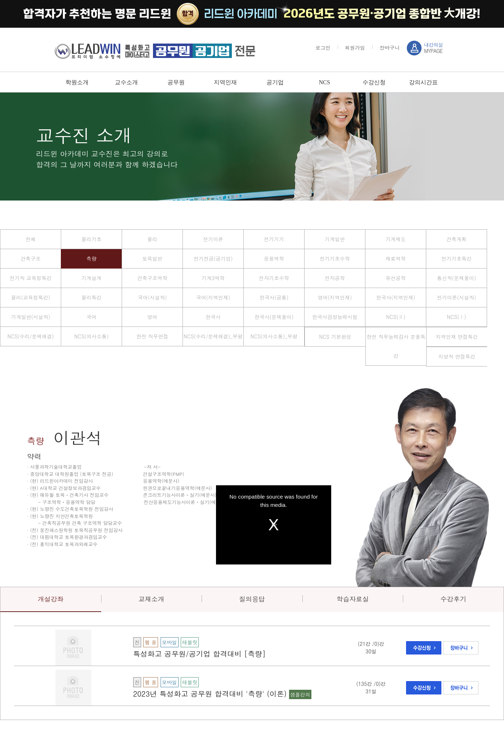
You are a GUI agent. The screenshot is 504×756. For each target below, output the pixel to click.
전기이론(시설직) (456, 297)
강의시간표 (423, 82)
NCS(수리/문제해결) (30, 336)
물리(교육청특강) (30, 297)
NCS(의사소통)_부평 (274, 336)
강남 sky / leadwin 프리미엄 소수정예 (155, 51)
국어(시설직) (152, 297)
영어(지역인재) (335, 297)
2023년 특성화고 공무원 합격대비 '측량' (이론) (211, 693)
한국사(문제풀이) (274, 316)
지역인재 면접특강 (457, 336)
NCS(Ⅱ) (395, 316)
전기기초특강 (456, 258)
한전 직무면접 (152, 336)
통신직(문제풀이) (456, 278)
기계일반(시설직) (30, 316)
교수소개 (126, 82)
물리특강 (91, 297)
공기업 (275, 82)
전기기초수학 (335, 258)
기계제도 (396, 239)
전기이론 (213, 239)
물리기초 (91, 239)
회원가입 (355, 47)
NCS (324, 82)
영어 (152, 316)
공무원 (176, 82)
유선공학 (396, 278)
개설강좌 (51, 598)
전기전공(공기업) (213, 258)
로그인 (322, 47)
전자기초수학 (274, 278)
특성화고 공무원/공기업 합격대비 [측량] (199, 653)
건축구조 (31, 258)
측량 (91, 258)
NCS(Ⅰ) (456, 316)
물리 (152, 239)
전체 (31, 239)
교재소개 (151, 598)
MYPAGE (433, 47)
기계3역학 (213, 278)
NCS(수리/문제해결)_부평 (213, 336)
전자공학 (335, 278)
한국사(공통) (274, 297)
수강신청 (374, 82)
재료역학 (396, 258)
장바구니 (389, 47)
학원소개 (77, 82)
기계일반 (335, 239)
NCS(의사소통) (91, 336)
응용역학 (274, 258)
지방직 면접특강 (457, 356)
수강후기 (453, 598)
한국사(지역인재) (395, 297)
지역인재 (225, 82)
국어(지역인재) (213, 297)
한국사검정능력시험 (334, 316)
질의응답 (252, 598)
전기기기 (274, 239)
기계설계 (91, 278)
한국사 (213, 316)
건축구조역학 (152, 278)
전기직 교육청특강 (31, 278)
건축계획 (456, 239)
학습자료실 (353, 598)
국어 (91, 316)
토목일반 (152, 258)
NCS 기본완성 (335, 336)
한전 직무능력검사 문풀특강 (395, 346)
